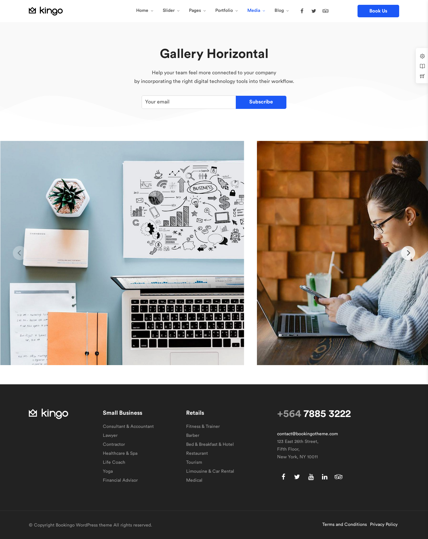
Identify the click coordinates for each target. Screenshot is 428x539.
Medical (194, 480)
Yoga (108, 471)
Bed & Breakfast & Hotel (210, 444)
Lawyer (110, 435)
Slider (169, 10)
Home (142, 10)
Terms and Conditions (344, 524)
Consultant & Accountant (128, 426)
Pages (195, 10)
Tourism (194, 462)
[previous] (20, 253)
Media (253, 10)
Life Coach (114, 462)
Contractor (114, 444)
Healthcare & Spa (120, 453)
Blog (279, 10)
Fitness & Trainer (203, 426)
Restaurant (197, 453)
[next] (408, 253)
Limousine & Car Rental (210, 471)
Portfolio (224, 10)
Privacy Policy (384, 524)
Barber (192, 435)
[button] (378, 11)
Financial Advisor (120, 480)
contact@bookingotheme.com (307, 434)
